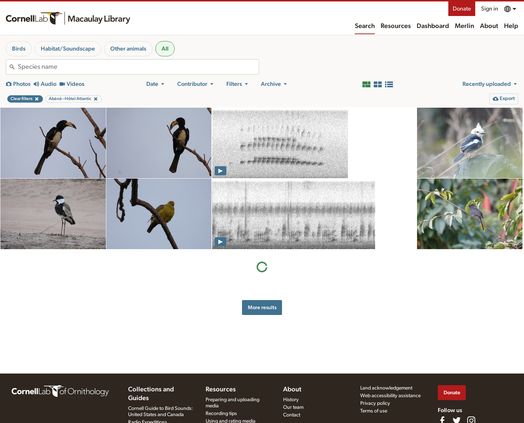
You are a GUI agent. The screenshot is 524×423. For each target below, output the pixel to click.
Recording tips (221, 413)
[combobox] (138, 67)
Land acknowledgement (386, 388)
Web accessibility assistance (390, 395)
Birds (18, 49)
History (291, 399)
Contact (291, 415)
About (489, 26)
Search (365, 26)
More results (262, 307)
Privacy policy (375, 403)
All (165, 49)
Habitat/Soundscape (68, 49)
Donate (462, 9)
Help (511, 26)
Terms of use (373, 411)
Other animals (128, 49)
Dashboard (433, 26)
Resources (396, 26)
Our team (293, 407)
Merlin (464, 26)
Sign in (489, 9)
